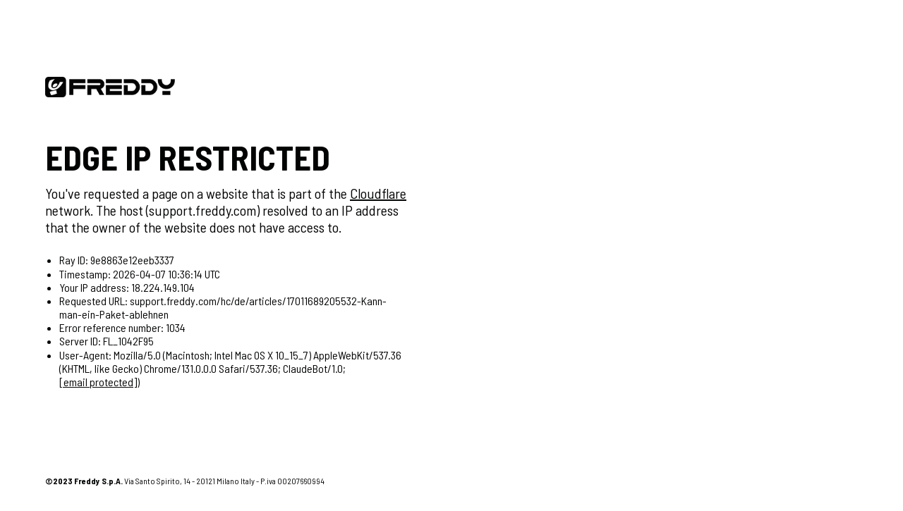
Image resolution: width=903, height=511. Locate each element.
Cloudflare (378, 193)
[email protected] (98, 381)
